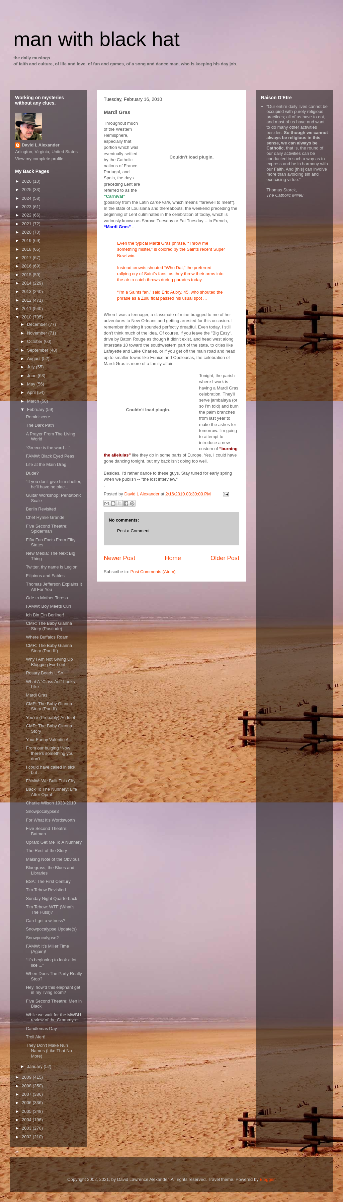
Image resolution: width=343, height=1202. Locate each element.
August (34, 358)
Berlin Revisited (41, 509)
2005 (27, 1111)
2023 (27, 206)
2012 (27, 300)
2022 (27, 215)
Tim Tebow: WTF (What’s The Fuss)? (50, 909)
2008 (27, 1085)
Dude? (32, 473)
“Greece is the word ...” (48, 447)
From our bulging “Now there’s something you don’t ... (49, 753)
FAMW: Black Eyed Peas (50, 456)
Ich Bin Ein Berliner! (45, 614)
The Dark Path (40, 425)
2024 (27, 198)
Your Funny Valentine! (47, 739)
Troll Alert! (35, 1036)
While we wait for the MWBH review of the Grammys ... (53, 1017)
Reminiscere (38, 416)
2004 (27, 1119)
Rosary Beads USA (44, 672)
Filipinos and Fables (45, 575)
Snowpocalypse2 (42, 937)
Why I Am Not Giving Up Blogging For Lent (49, 662)
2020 (27, 232)
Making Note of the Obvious (52, 859)
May (31, 383)
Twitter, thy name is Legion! (52, 566)
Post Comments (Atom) (153, 571)
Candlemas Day (41, 1028)
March (33, 401)
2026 (27, 181)
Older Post (224, 558)
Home (173, 558)
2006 (27, 1102)
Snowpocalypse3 (42, 811)
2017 (27, 257)
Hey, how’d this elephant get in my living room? (53, 990)
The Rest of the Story (46, 850)
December (38, 324)
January (35, 1066)
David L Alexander (41, 144)
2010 (27, 316)
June (32, 375)
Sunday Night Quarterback (51, 898)
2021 (27, 223)
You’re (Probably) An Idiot (50, 717)
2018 (27, 249)
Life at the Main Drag (46, 464)
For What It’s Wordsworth (50, 820)
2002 (27, 1136)
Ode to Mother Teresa (47, 597)
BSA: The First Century (48, 881)
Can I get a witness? (45, 920)
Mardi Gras (36, 695)
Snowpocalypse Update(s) (51, 928)
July (31, 366)
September (38, 350)
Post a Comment (133, 530)
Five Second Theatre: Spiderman (46, 529)
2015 (27, 274)
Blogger (267, 1179)
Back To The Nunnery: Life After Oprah (51, 792)
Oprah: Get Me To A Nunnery (54, 842)
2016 (27, 265)
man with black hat (96, 39)
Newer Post (119, 558)
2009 (27, 1077)
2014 (27, 283)
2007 (27, 1094)
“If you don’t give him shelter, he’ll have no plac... (53, 484)
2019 (27, 240)
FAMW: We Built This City (50, 780)
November (38, 333)
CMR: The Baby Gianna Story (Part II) (49, 706)
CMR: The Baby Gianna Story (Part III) (49, 648)
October (35, 341)
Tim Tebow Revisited (46, 889)
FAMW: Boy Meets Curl (48, 606)
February (36, 409)
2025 (27, 189)
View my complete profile (39, 158)
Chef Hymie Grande (45, 517)
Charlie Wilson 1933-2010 (51, 802)
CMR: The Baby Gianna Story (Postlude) (49, 626)
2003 (27, 1128)
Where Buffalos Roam (47, 637)
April (32, 392)
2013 (27, 291)
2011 (27, 308)
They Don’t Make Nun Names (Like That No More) (49, 1050)
